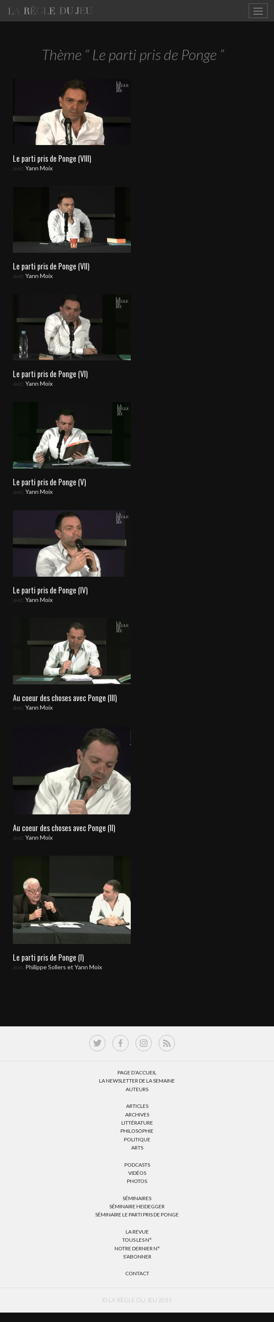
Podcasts (137, 1165)
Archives (137, 1114)
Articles (137, 1106)
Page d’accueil (137, 1072)
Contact (137, 1273)
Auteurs (137, 1089)
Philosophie (137, 1131)
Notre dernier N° (137, 1248)
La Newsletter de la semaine (137, 1080)
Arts (137, 1147)
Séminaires (137, 1198)
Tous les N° (137, 1240)
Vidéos (137, 1173)
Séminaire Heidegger (137, 1206)
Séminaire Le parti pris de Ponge (137, 1214)
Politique (137, 1139)
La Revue (137, 1231)
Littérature (137, 1122)
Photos (137, 1181)
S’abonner (137, 1256)
